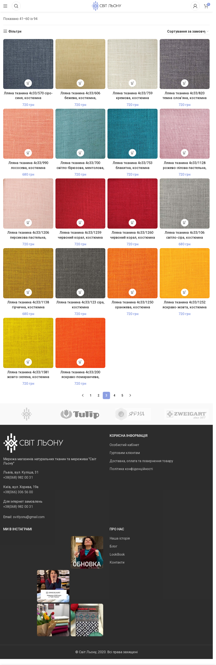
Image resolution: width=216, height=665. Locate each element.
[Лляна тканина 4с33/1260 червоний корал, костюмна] (132, 203)
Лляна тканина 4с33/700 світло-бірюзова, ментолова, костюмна (80, 168)
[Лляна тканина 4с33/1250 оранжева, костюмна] (132, 273)
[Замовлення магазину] (188, 31)
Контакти (117, 562)
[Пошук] (16, 6)
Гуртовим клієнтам (125, 453)
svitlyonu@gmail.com (29, 517)
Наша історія (120, 538)
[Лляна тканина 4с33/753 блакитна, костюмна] (132, 134)
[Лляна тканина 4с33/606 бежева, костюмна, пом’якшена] (80, 64)
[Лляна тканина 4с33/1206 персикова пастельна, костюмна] (28, 203)
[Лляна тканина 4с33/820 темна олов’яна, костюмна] (185, 64)
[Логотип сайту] (106, 6)
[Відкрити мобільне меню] (5, 6)
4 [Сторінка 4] (114, 395)
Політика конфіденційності (131, 469)
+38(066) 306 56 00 (18, 492)
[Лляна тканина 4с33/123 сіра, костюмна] (80, 273)
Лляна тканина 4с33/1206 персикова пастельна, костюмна (28, 237)
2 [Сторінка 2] (98, 395)
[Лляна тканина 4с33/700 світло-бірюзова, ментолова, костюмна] (80, 134)
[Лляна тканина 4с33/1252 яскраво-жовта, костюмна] (185, 273)
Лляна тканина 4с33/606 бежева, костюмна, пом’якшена (80, 98)
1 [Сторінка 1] (90, 395)
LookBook (117, 554)
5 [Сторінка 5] (122, 395)
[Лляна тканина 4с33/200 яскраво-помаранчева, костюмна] (80, 343)
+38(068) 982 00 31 (18, 477)
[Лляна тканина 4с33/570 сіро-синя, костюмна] (28, 64)
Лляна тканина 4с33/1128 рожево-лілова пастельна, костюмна (184, 168)
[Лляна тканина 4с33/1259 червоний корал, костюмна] (80, 203)
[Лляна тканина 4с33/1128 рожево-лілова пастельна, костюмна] (185, 134)
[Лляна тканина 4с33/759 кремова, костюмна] (132, 64)
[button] (28, 83)
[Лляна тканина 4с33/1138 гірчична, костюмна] (28, 273)
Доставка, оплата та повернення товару (141, 461)
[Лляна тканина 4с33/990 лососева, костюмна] (28, 134)
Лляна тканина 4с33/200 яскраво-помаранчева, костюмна (80, 377)
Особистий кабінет (124, 445)
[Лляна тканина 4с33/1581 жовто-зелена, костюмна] (28, 343)
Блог (113, 546)
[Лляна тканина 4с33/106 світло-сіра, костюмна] (185, 203)
